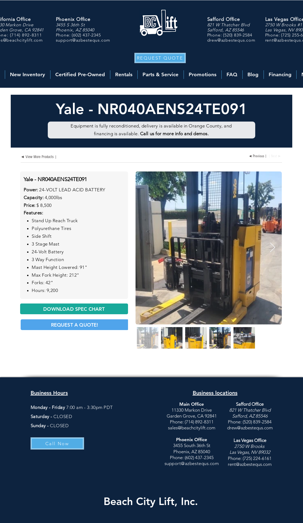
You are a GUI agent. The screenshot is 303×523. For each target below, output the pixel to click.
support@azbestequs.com (83, 40)
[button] (160, 58)
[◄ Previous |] (257, 156)
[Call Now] (57, 443)
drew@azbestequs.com (231, 40)
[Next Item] (272, 248)
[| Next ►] (275, 156)
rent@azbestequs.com (250, 464)
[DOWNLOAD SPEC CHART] (74, 308)
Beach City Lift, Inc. (151, 501)
